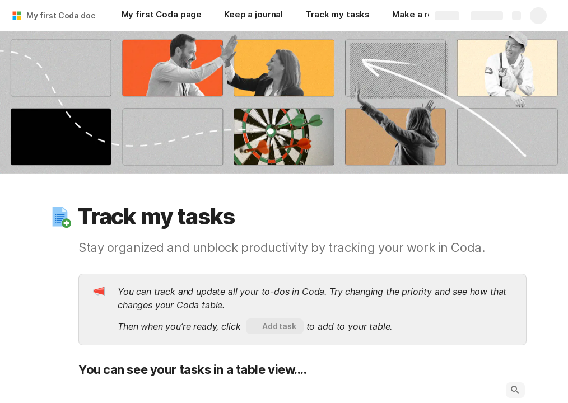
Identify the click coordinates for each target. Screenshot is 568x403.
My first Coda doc (60, 15)
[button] (60, 216)
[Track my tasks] (337, 15)
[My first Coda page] (161, 15)
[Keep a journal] (253, 15)
